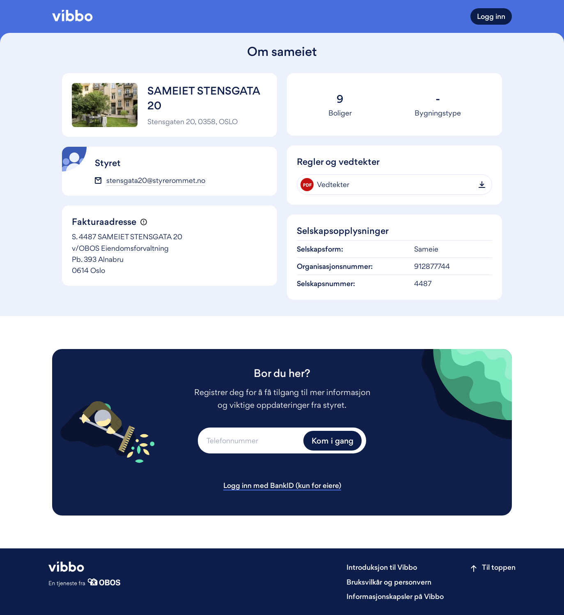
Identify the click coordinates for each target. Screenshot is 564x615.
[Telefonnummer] (249, 440)
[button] (143, 222)
